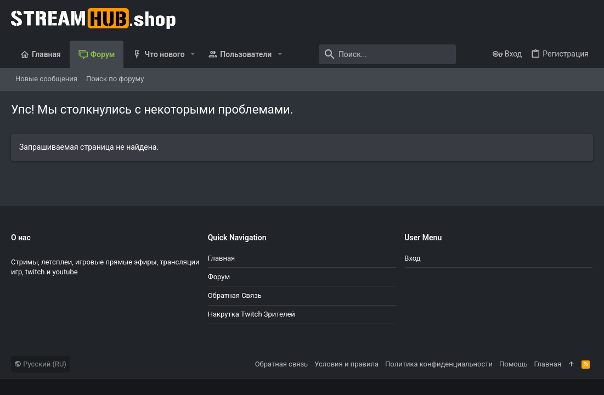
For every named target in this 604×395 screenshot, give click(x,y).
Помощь (513, 364)
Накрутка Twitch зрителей (251, 314)
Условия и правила (346, 364)
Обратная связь (235, 295)
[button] (193, 54)
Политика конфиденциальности (439, 364)
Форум (219, 277)
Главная (221, 258)
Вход (412, 258)
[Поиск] (387, 54)
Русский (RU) (40, 364)
